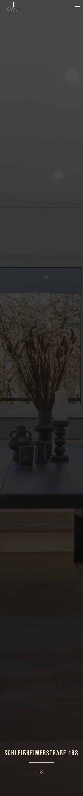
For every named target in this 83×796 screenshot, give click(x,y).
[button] (77, 6)
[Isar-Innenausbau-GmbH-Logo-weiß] (14, 6)
